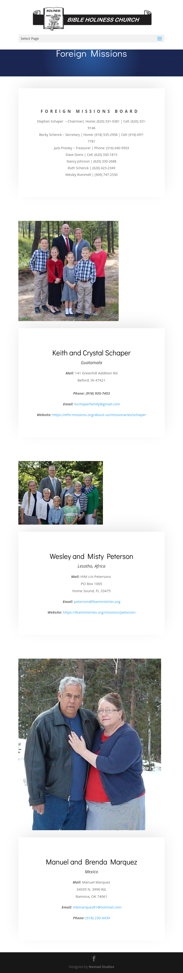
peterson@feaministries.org (97, 601)
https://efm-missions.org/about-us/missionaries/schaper (99, 414)
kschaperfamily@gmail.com (97, 404)
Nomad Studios (101, 966)
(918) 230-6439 (98, 917)
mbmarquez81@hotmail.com (97, 907)
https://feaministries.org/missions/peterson (99, 612)
